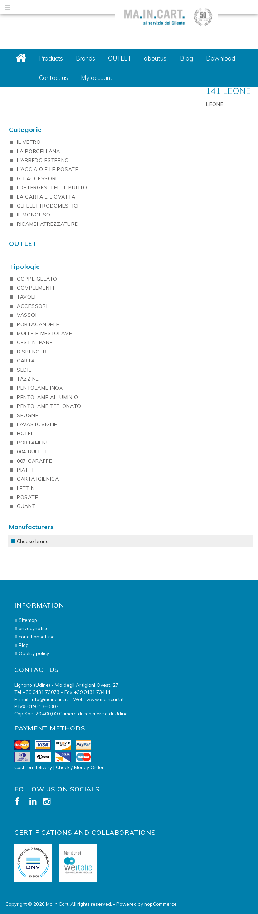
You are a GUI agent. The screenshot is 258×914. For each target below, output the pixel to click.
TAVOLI (26, 297)
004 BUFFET (32, 451)
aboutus (155, 58)
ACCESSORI (32, 306)
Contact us (53, 77)
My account (96, 77)
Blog (186, 58)
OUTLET (119, 58)
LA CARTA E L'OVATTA (46, 197)
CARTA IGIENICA (38, 479)
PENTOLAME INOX (40, 388)
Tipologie (24, 266)
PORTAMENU (33, 442)
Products (51, 58)
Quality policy (34, 653)
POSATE (27, 497)
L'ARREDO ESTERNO (43, 160)
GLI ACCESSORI (37, 178)
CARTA (26, 360)
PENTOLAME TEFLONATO (49, 406)
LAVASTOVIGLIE (37, 424)
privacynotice (34, 628)
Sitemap (28, 620)
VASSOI (26, 315)
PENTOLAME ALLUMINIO (47, 397)
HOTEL (25, 433)
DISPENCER (31, 351)
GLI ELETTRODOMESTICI (48, 206)
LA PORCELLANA (38, 151)
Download (220, 58)
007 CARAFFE (34, 461)
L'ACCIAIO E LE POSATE (47, 169)
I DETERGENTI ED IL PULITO (52, 187)
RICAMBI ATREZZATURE (47, 224)
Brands (85, 58)
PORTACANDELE (38, 324)
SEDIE (24, 370)
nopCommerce (160, 904)
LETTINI (26, 488)
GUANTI (27, 506)
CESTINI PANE (35, 342)
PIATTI (25, 470)
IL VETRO (29, 142)
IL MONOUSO (33, 214)
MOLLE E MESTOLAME (44, 333)
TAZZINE (28, 379)
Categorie (25, 129)
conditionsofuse (37, 636)
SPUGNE (27, 415)
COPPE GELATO (37, 279)
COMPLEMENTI (35, 288)
